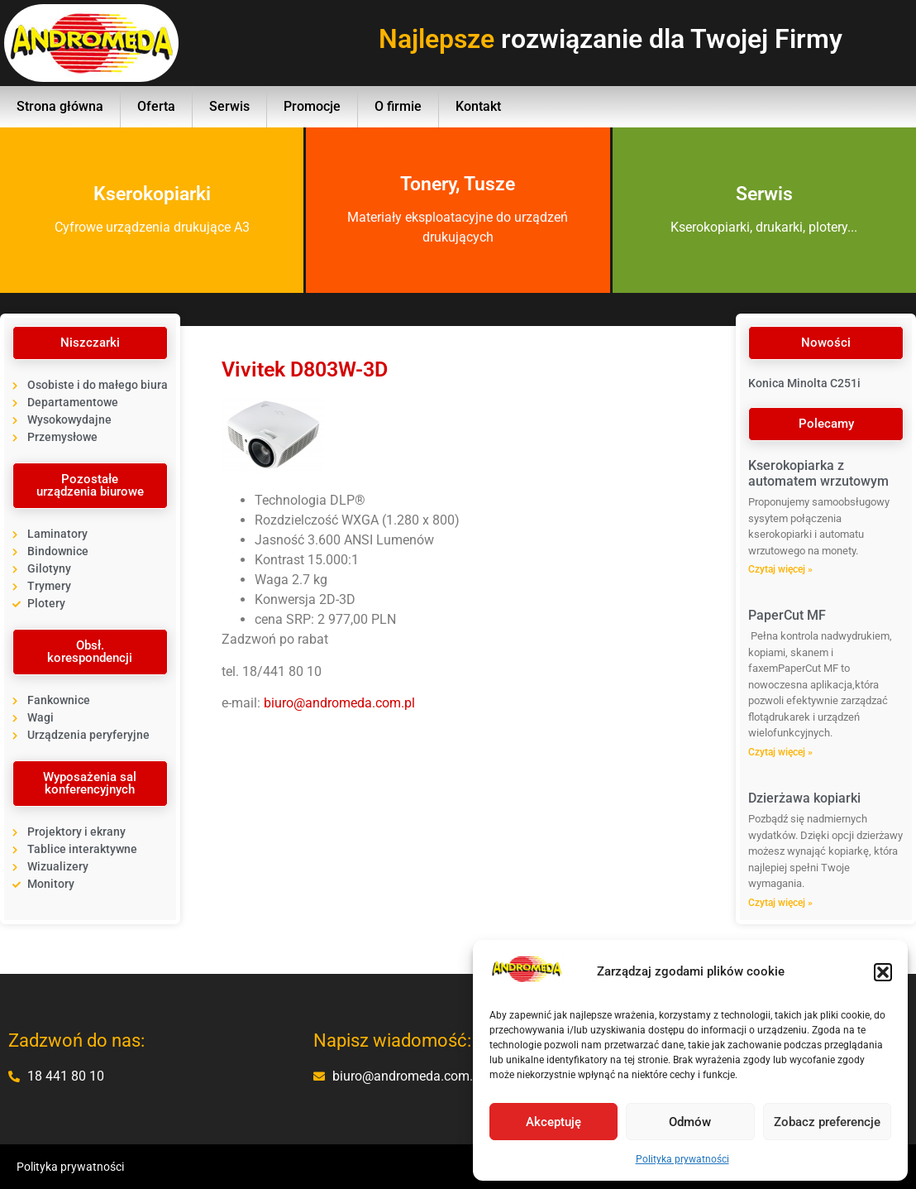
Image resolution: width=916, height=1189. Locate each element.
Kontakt (478, 106)
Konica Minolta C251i (804, 383)
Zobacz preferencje (827, 1122)
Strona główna (60, 106)
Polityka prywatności (682, 1159)
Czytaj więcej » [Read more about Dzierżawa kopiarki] (780, 903)
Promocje (312, 106)
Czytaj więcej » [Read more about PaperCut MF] (780, 752)
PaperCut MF (787, 615)
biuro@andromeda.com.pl (339, 703)
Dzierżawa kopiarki (804, 798)
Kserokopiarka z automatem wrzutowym (818, 473)
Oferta (156, 106)
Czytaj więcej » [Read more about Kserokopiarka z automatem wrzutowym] (780, 569)
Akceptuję (553, 1122)
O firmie (398, 106)
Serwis (229, 106)
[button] (883, 972)
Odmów (690, 1122)
